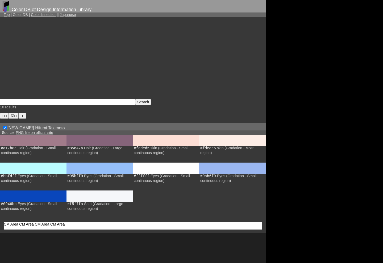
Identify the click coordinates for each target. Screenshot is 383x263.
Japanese (68, 14)
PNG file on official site (34, 132)
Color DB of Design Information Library (52, 9)
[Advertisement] (133, 57)
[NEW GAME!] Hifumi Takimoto (36, 128)
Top (7, 14)
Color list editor (43, 14)
